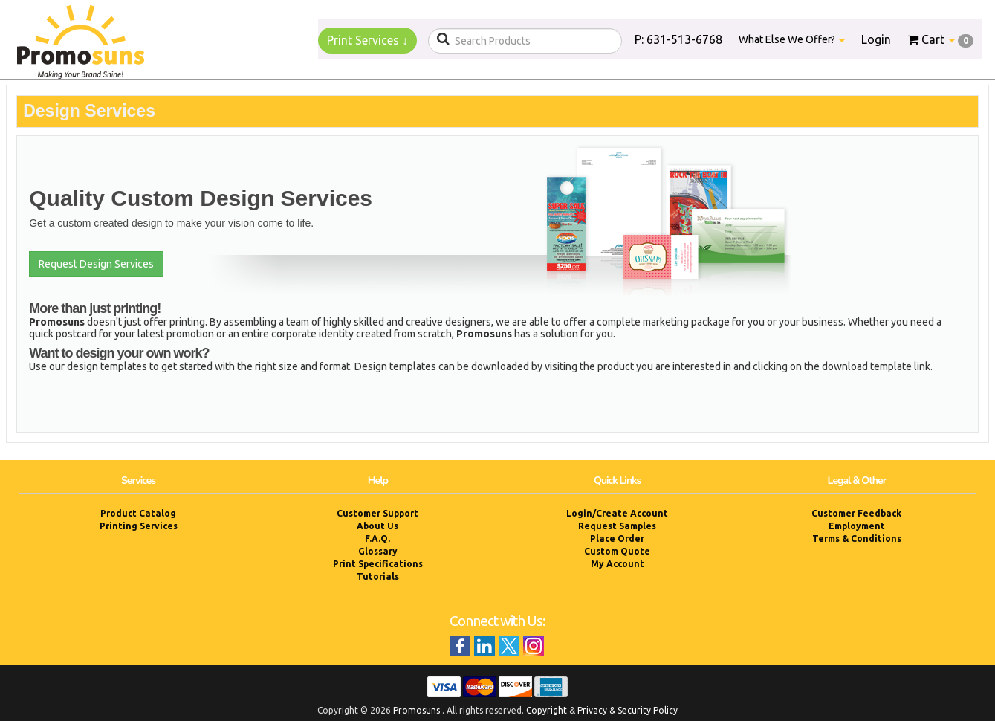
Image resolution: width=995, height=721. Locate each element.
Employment (857, 526)
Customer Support (377, 513)
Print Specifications (378, 564)
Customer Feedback (856, 513)
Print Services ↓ (367, 40)
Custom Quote (617, 551)
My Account (617, 564)
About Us (377, 526)
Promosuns (416, 710)
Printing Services (139, 526)
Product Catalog (138, 513)
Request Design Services (96, 264)
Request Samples (617, 526)
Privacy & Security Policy (627, 710)
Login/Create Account (617, 513)
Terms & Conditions (856, 538)
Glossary (378, 551)
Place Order (617, 538)
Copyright (546, 710)
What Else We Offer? (792, 39)
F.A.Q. (377, 538)
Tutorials (378, 576)
